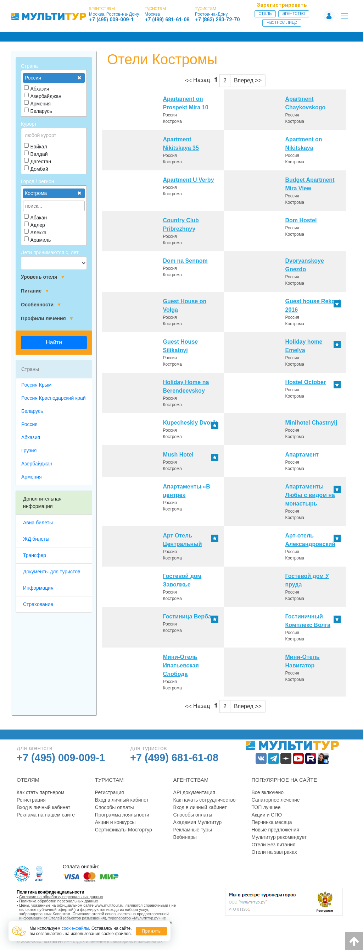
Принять (151, 931)
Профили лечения (47, 318)
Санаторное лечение (275, 800)
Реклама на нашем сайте (46, 815)
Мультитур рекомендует (279, 837)
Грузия (29, 450)
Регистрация (31, 800)
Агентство (294, 13)
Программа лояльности (122, 815)
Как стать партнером (40, 792)
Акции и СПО (266, 815)
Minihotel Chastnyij (311, 423)
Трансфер (34, 555)
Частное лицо (282, 22)
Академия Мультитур (197, 822)
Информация (38, 588)
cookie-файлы (75, 928)
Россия (29, 424)
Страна (29, 66)
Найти (54, 342)
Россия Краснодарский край (53, 398)
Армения (31, 477)
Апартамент (302, 455)
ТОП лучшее (265, 807)
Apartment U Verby (188, 180)
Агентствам (191, 780)
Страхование (38, 604)
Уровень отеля (43, 277)
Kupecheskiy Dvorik (190, 423)
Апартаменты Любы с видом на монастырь (310, 495)
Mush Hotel (178, 455)
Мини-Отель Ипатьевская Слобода (181, 665)
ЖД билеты (36, 539)
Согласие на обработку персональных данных (61, 897)
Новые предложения (275, 829)
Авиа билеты (38, 522)
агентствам (102, 8)
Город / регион (37, 181)
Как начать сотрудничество (204, 800)
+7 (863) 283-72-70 (217, 20)
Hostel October (305, 382)
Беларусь (32, 411)
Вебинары (185, 837)
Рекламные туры (192, 829)
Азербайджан (36, 463)
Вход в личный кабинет (43, 807)
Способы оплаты (114, 807)
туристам (155, 8)
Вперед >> (248, 80)
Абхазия (30, 437)
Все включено (267, 792)
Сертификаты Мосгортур (123, 829)
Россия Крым (36, 385)
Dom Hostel (301, 220)
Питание (35, 291)
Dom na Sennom (185, 261)
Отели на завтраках (274, 852)
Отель (265, 13)
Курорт (29, 124)
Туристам (109, 780)
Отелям (28, 780)
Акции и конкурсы (115, 822)
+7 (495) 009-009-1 (111, 20)
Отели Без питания (273, 844)
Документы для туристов (51, 571)
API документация (194, 792)
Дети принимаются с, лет (50, 252)
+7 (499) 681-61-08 (167, 20)
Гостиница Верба (187, 616)
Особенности (41, 305)
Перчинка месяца (271, 822)
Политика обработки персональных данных (58, 901)
